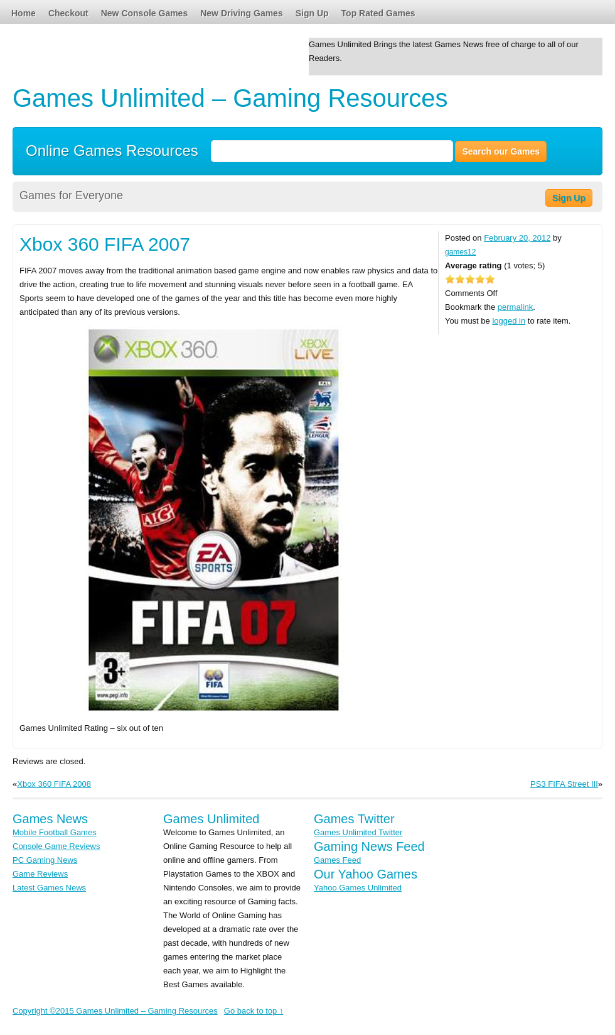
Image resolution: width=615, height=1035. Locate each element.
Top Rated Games (378, 13)
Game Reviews (40, 874)
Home (23, 13)
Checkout (68, 13)
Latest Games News (49, 887)
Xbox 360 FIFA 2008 (54, 784)
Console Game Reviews (56, 846)
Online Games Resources (112, 150)
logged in (508, 321)
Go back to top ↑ (254, 1011)
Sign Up (312, 13)
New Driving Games (241, 13)
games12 (460, 252)
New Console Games (144, 13)
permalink (515, 307)
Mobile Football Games (55, 832)
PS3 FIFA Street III (564, 784)
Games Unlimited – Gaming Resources (230, 98)
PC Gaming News (45, 860)
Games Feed (337, 860)
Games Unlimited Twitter (358, 832)
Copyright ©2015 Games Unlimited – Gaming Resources (115, 1011)
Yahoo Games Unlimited (358, 887)
